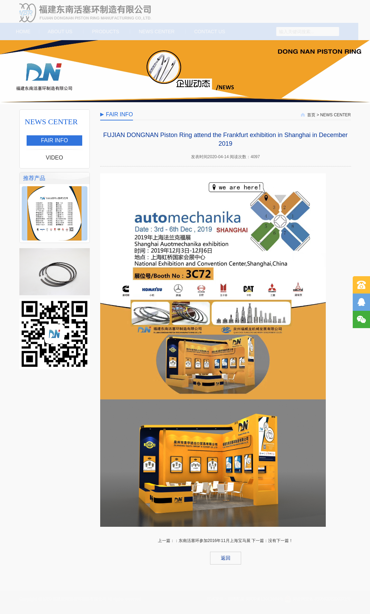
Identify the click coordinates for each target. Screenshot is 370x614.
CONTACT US (209, 31)
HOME (22, 31)
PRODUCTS (105, 31)
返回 (225, 558)
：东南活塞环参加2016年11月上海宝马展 (212, 540)
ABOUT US (59, 31)
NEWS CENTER (155, 31)
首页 (311, 114)
